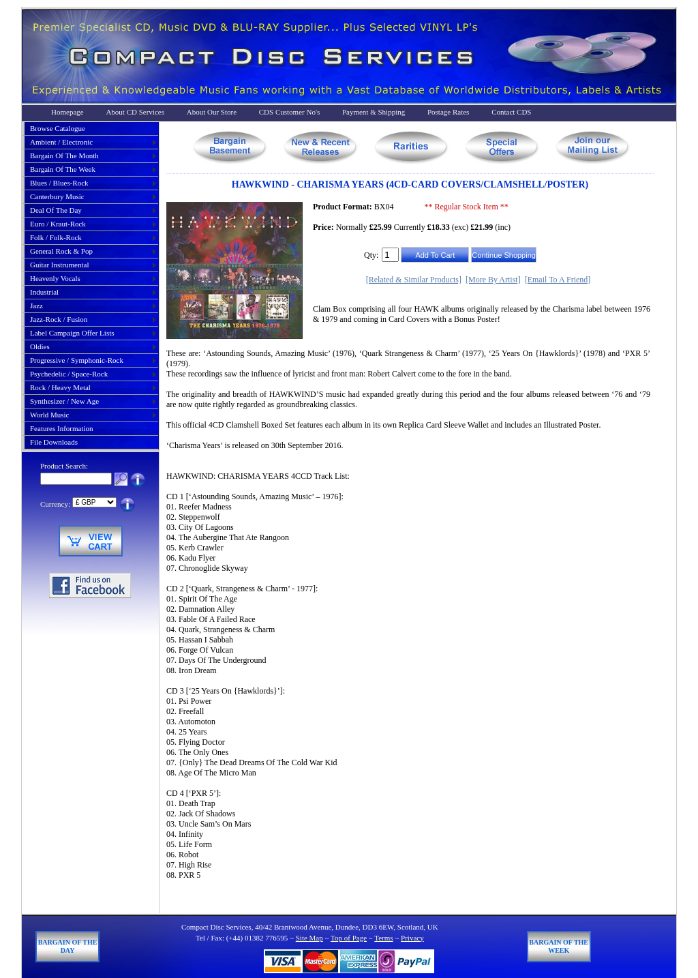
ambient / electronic (61, 142)
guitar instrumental (59, 265)
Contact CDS (511, 112)
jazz (36, 305)
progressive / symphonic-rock (76, 360)
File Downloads (54, 442)
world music (49, 415)
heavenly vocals (55, 278)
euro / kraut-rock (58, 224)
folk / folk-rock (56, 237)
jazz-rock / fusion (58, 319)
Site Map (309, 938)
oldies (40, 346)
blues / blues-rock (59, 183)
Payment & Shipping (373, 112)
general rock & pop (61, 251)
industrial (44, 292)
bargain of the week (62, 169)
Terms (383, 938)
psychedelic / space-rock (69, 374)
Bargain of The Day (67, 946)
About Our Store (212, 112)
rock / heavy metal (60, 387)
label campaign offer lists (72, 333)
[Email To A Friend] (558, 279)
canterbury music (57, 196)
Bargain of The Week (558, 946)
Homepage (67, 112)
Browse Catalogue (57, 128)
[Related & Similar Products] (413, 279)
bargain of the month (64, 155)
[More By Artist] (493, 279)
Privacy (412, 938)
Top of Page (349, 938)
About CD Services (135, 112)
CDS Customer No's (289, 112)
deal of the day (56, 210)
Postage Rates (448, 112)
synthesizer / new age (64, 401)
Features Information (61, 428)
